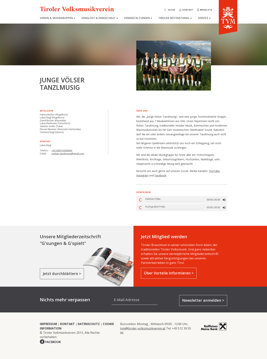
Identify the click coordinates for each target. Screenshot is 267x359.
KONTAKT (67, 324)
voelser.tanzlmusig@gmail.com (68, 157)
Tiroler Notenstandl (175, 18)
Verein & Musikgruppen (57, 18)
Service (204, 18)
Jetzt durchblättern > (62, 273)
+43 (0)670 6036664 (62, 152)
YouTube (214, 171)
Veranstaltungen (138, 18)
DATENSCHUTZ (89, 324)
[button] (224, 201)
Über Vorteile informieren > (169, 273)
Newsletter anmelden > (203, 300)
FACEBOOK (53, 342)
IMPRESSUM (48, 324)
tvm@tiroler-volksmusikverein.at (142, 328)
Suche (171, 10)
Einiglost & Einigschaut (99, 18)
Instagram (142, 175)
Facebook (160, 175)
